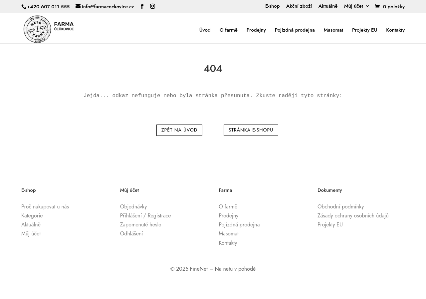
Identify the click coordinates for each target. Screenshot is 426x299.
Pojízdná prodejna (295, 30)
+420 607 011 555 (48, 6)
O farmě (229, 30)
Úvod (205, 30)
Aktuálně (328, 7)
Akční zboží (299, 7)
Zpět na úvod (179, 130)
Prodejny (256, 30)
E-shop (272, 7)
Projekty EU (364, 30)
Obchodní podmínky (341, 206)
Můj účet (353, 7)
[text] (213, 96)
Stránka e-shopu (251, 130)
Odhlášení (131, 233)
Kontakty (395, 30)
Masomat (333, 30)
